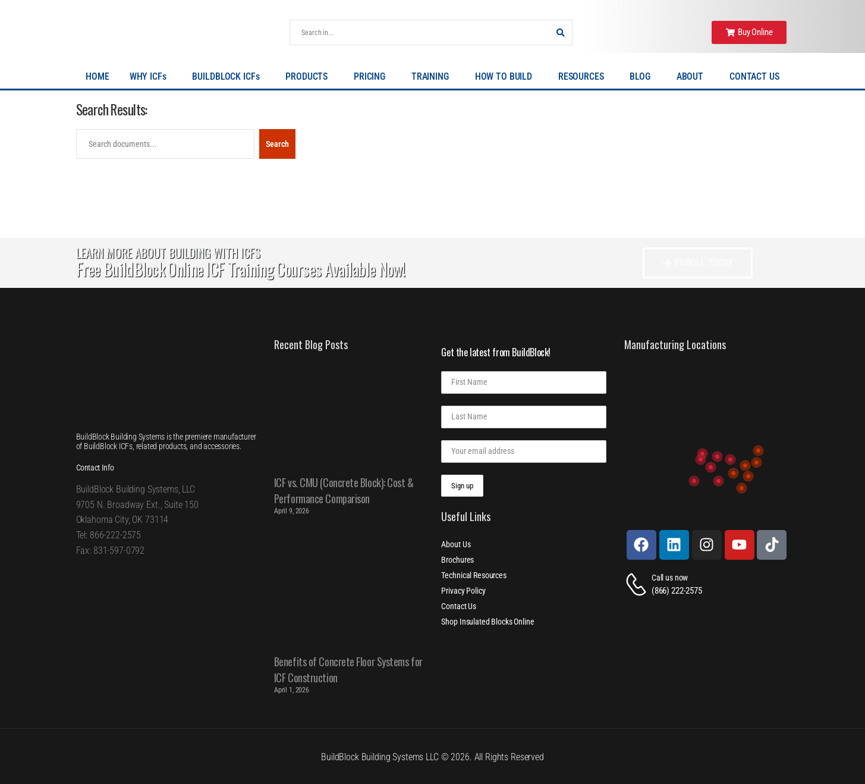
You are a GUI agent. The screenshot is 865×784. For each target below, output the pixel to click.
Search (277, 144)
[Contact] (638, 584)
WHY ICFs (151, 77)
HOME (97, 76)
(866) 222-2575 (677, 590)
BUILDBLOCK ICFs (228, 77)
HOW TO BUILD (506, 77)
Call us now (670, 577)
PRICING (372, 77)
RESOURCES (584, 77)
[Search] (419, 32)
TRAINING (433, 77)
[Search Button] (560, 32)
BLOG (643, 77)
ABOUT (693, 77)
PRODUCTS (309, 77)
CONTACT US (754, 76)
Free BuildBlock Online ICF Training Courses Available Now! (240, 269)
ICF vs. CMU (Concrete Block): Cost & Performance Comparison (344, 490)
